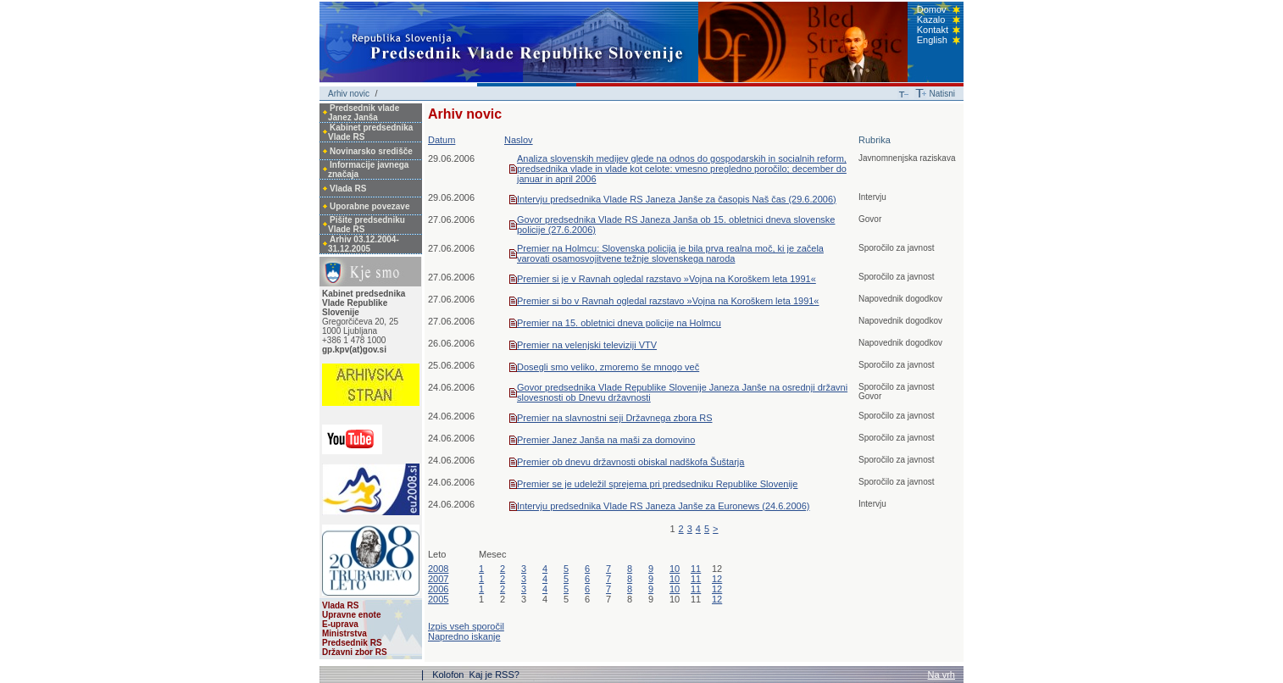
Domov (932, 9)
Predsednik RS (352, 642)
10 (674, 569)
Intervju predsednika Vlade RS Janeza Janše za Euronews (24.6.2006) (663, 506)
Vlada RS (348, 188)
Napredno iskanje (464, 636)
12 (717, 579)
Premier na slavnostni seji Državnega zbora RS (615, 418)
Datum (441, 140)
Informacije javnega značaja (368, 169)
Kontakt (932, 30)
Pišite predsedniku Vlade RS (366, 224)
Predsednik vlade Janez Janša (363, 112)
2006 (438, 589)
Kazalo (931, 19)
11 (696, 569)
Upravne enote (351, 614)
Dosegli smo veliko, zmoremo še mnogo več (608, 367)
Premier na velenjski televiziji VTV (587, 345)
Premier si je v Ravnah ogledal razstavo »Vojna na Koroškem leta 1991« (666, 279)
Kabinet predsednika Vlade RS (370, 132)
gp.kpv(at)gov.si (354, 349)
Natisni (942, 93)
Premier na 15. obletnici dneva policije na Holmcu (619, 323)
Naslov (518, 140)
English (932, 40)
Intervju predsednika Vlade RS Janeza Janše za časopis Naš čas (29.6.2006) (676, 199)
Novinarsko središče (371, 151)
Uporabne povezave (369, 206)
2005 (438, 599)
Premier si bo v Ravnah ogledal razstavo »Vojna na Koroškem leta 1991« (668, 301)
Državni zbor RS (354, 652)
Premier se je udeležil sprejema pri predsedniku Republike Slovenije (657, 484)
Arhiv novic (348, 93)
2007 (438, 579)
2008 (438, 569)
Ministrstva (344, 633)
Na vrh (941, 674)
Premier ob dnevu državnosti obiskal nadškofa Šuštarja (630, 462)
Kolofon (449, 674)
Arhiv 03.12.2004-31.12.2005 (363, 244)
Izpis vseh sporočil (466, 626)
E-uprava (340, 624)
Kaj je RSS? (494, 674)
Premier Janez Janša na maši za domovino (606, 440)
